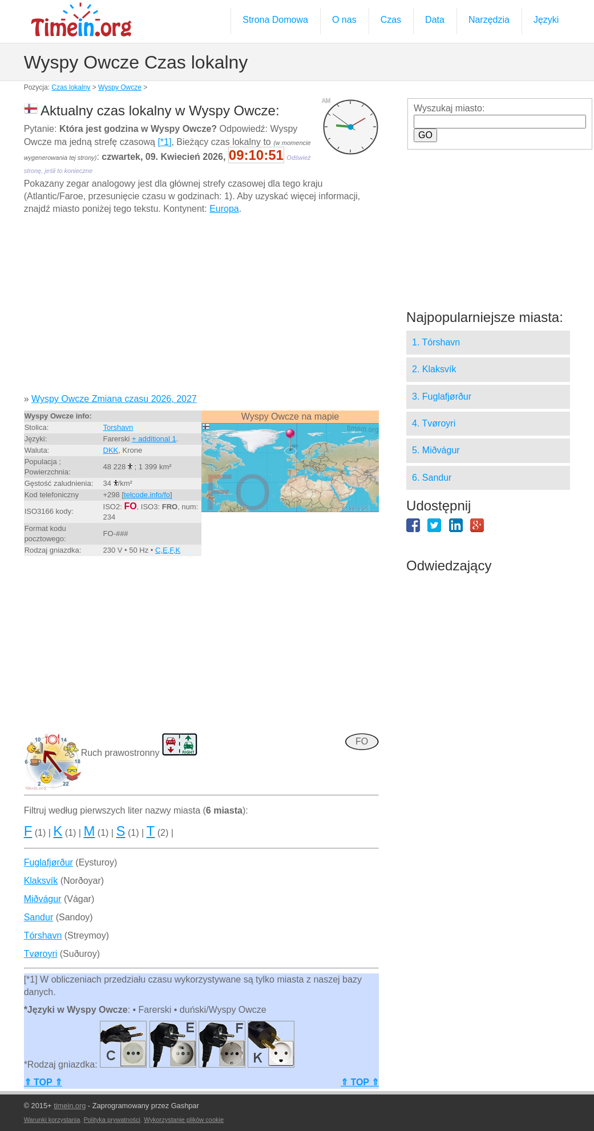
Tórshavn (43, 935)
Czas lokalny (70, 87)
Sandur (39, 917)
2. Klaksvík (434, 369)
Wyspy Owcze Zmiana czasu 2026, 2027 (114, 399)
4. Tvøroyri (433, 423)
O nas (344, 20)
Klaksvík (41, 881)
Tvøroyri (41, 954)
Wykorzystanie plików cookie (184, 1119)
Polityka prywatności (111, 1119)
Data (435, 20)
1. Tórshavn (436, 342)
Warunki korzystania (52, 1119)
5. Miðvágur (436, 450)
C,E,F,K (167, 550)
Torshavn (118, 427)
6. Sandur (431, 477)
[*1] (164, 142)
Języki (546, 20)
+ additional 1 (154, 438)
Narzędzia (489, 20)
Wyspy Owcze (120, 87)
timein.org (70, 1105)
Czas (391, 20)
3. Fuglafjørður (441, 396)
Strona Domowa (275, 20)
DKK (111, 450)
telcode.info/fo (147, 494)
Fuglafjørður (48, 862)
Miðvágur (43, 899)
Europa (224, 209)
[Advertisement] (201, 308)
